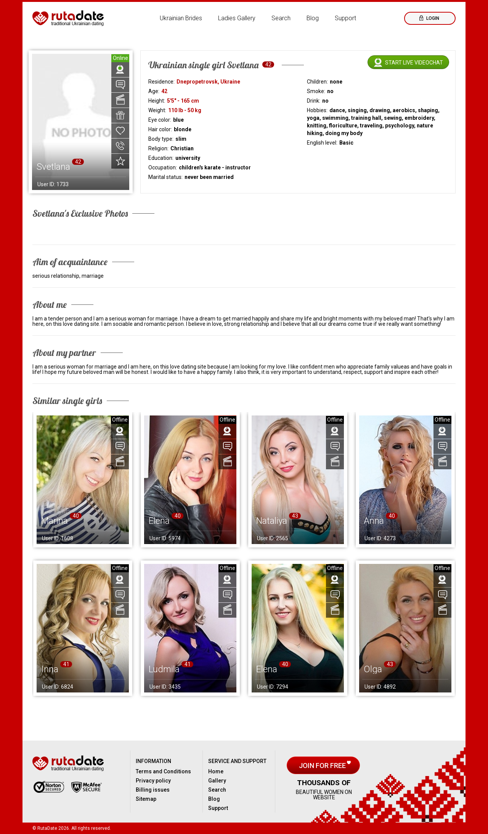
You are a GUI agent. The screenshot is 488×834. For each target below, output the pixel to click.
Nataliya (271, 520)
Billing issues (153, 790)
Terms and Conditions (163, 771)
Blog (313, 18)
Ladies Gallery (236, 18)
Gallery (217, 781)
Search (281, 18)
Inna (49, 669)
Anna (374, 520)
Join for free (323, 766)
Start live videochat (414, 63)
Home (215, 771)
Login (432, 18)
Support (345, 18)
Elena (159, 520)
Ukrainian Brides (181, 18)
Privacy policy (153, 781)
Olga (373, 669)
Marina (54, 520)
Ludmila (164, 669)
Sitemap (146, 799)
